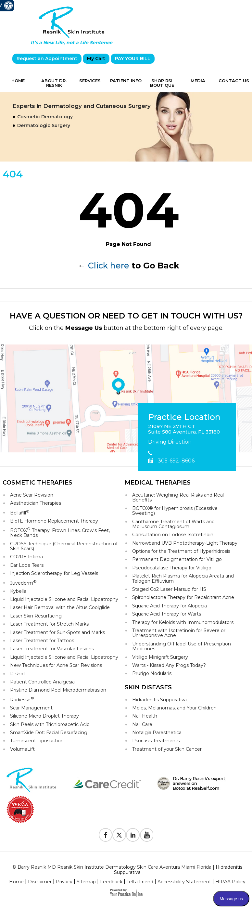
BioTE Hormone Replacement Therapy (54, 521)
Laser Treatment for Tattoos (42, 640)
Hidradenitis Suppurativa (159, 700)
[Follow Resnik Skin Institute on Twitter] (119, 835)
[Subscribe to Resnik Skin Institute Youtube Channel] (146, 835)
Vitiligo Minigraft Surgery (160, 657)
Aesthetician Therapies (35, 503)
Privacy (64, 882)
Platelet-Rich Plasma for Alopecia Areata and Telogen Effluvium (183, 578)
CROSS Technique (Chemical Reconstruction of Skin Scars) (64, 546)
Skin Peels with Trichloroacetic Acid (50, 724)
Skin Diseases (148, 687)
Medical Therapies (158, 482)
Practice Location (184, 417)
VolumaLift (22, 749)
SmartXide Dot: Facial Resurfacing (48, 732)
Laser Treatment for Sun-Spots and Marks (57, 632)
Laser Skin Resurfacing (36, 616)
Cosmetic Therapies (37, 482)
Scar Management (31, 708)
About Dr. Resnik (54, 83)
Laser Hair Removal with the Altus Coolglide (60, 607)
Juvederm (23, 582)
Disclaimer (40, 882)
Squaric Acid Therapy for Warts (166, 614)
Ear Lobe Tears (27, 565)
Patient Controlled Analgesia (42, 682)
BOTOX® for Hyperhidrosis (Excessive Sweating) (175, 510)
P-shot (17, 674)
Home (18, 80)
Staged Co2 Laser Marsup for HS (169, 589)
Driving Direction (170, 442)
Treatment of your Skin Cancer (167, 749)
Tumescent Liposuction (37, 741)
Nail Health (144, 716)
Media (198, 80)
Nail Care (142, 724)
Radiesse (22, 699)
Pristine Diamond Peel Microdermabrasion (58, 690)
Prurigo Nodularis (151, 673)
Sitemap (86, 882)
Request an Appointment (47, 58)
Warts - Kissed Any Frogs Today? (169, 665)
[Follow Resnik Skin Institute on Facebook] (105, 835)
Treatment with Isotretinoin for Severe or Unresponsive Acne (178, 633)
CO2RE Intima (26, 557)
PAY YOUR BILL (132, 58)
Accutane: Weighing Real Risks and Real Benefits (178, 497)
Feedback (111, 882)
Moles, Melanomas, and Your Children (174, 708)
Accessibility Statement (184, 882)
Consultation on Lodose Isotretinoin (172, 535)
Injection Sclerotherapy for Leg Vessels (54, 573)
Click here (108, 265)
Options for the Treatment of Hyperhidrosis (181, 551)
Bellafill (20, 512)
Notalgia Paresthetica (157, 732)
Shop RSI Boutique (162, 83)
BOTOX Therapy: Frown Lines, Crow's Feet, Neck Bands (60, 532)
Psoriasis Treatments (156, 741)
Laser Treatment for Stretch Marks (49, 624)
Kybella (18, 591)
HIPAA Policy (230, 882)
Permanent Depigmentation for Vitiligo (177, 559)
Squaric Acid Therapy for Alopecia (169, 606)
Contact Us (234, 80)
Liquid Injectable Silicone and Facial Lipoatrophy (64, 599)
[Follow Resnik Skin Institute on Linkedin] (133, 835)
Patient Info (126, 80)
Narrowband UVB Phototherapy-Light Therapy (184, 543)
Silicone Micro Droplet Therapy (44, 716)
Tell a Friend (140, 882)
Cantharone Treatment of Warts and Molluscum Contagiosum (173, 524)
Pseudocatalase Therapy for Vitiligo (171, 568)
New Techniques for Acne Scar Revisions (56, 665)
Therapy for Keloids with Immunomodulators (182, 622)
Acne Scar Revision (31, 495)
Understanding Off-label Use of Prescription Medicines (181, 646)
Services (90, 80)
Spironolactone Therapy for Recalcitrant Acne (183, 597)
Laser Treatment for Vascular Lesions (52, 649)
